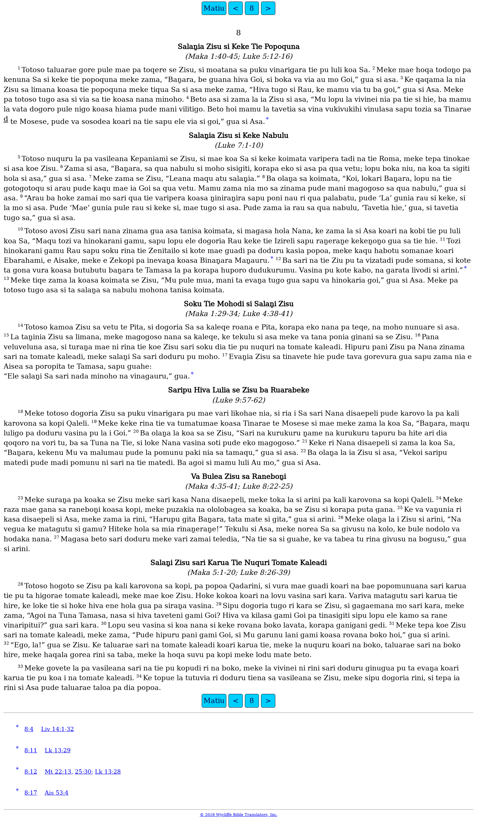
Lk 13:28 (108, 771)
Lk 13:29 (58, 750)
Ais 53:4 (56, 793)
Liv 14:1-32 (57, 729)
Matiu (214, 8)
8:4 (28, 729)
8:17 (30, 793)
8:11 (30, 750)
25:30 (83, 771)
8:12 (30, 771)
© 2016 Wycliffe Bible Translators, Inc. (238, 814)
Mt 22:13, (59, 771)
